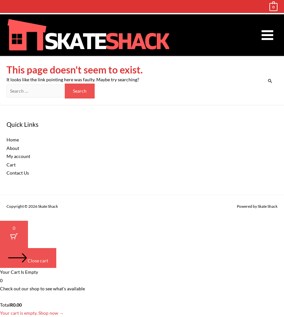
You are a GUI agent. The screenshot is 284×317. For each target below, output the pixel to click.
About (13, 148)
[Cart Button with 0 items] (14, 234)
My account (18, 156)
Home (13, 139)
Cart (11, 164)
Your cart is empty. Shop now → (32, 313)
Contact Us (18, 173)
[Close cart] (28, 258)
